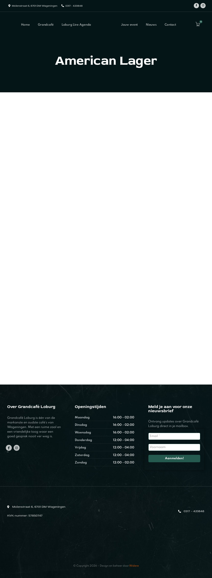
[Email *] (174, 436)
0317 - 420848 (74, 5)
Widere (134, 566)
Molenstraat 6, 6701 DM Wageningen (34, 5)
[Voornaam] (174, 447)
